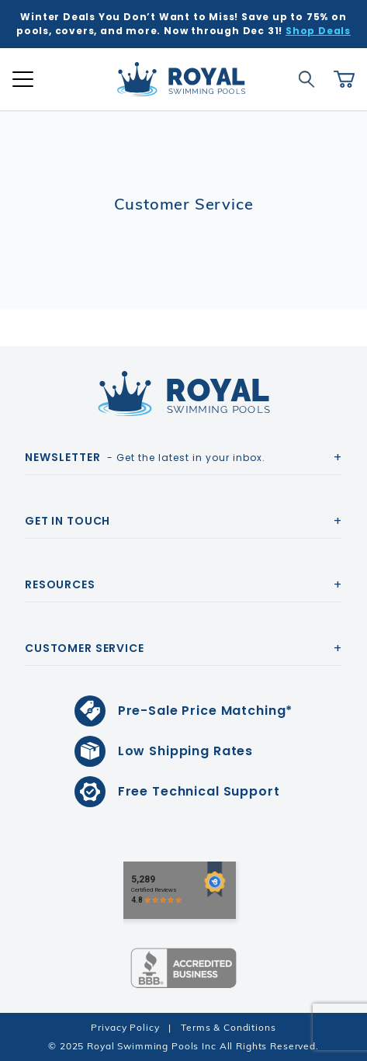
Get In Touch (67, 521)
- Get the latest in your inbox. (145, 457)
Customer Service (84, 648)
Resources (60, 584)
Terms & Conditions (228, 1027)
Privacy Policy (125, 1027)
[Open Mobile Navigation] (23, 79)
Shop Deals (318, 30)
